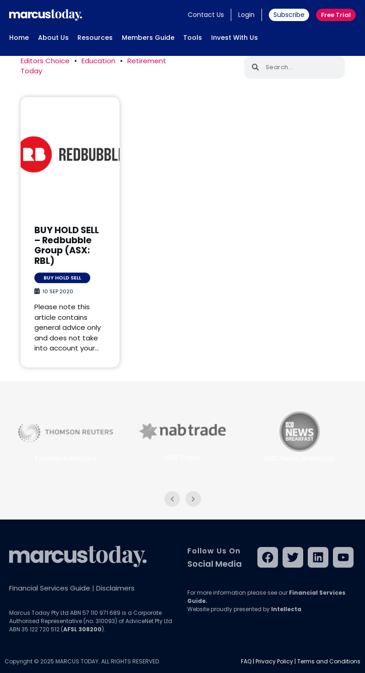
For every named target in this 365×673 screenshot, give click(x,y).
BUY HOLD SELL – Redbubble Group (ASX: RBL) (66, 245)
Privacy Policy (274, 661)
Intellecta (286, 609)
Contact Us (206, 14)
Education (98, 61)
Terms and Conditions (328, 661)
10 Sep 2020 (58, 291)
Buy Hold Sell (62, 277)
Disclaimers (115, 588)
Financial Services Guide (49, 588)
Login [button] (246, 14)
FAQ (246, 661)
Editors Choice (45, 61)
